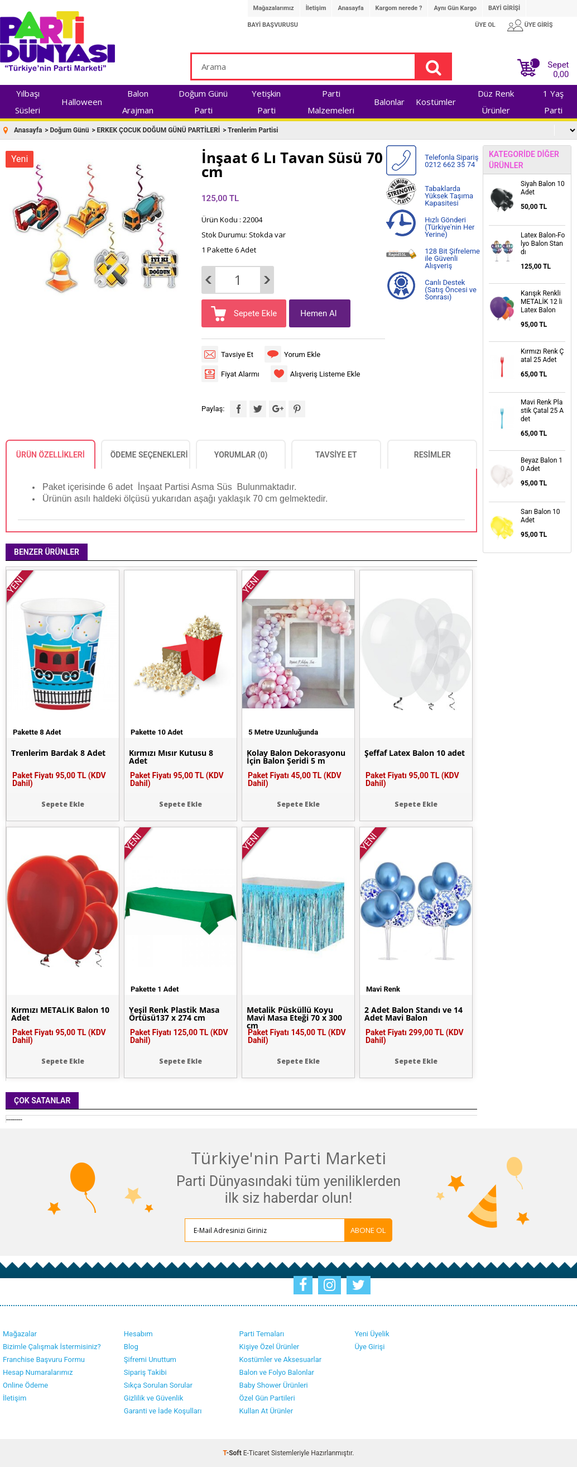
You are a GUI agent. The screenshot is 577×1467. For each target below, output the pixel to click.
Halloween (81, 101)
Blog (131, 1346)
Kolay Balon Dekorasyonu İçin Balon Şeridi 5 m (296, 757)
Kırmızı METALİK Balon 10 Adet (60, 1014)
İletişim (316, 8)
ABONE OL (368, 1230)
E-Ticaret (256, 1453)
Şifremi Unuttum (150, 1359)
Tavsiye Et (237, 354)
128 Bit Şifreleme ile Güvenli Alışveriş (452, 258)
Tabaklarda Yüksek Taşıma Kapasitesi (449, 196)
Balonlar (389, 101)
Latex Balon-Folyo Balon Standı (543, 243)
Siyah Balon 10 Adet (543, 188)
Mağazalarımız (273, 8)
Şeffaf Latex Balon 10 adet (414, 753)
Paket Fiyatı (59, 779)
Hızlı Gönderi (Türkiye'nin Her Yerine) (449, 227)
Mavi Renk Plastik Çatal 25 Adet (542, 410)
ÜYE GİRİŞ (539, 24)
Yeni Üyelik (371, 1334)
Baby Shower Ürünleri (273, 1385)
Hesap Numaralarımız (38, 1372)
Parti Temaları (262, 1334)
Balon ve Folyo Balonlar (276, 1372)
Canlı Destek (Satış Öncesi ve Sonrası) (451, 290)
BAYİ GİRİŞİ (504, 8)
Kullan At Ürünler (266, 1411)
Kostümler (436, 101)
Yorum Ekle (302, 354)
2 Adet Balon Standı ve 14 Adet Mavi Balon (413, 1014)
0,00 (561, 74)
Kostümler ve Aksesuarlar (280, 1359)
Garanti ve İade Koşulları (163, 1411)
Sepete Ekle (254, 313)
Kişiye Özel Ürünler (269, 1346)
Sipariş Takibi (145, 1372)
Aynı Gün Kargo (455, 8)
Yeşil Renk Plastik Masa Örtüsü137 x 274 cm (174, 1014)
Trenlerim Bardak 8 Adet (58, 753)
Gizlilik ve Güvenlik (153, 1398)
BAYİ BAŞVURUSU (273, 24)
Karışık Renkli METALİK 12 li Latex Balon (541, 301)
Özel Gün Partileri (267, 1398)
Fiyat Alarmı (240, 374)
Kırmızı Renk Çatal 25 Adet (542, 355)
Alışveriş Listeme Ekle (325, 374)
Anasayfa (350, 8)
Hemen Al (318, 313)
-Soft (233, 1453)
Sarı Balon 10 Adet (540, 516)
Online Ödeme (25, 1385)
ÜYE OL (485, 24)
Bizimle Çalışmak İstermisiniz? (52, 1346)
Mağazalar (20, 1334)
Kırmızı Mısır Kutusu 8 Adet (171, 757)
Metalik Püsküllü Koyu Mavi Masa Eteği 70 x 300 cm (294, 1018)
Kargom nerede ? (399, 8)
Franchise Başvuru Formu (44, 1359)
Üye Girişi (369, 1346)
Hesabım (138, 1334)
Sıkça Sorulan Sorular (158, 1385)
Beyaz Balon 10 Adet (541, 464)
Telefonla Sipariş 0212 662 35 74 (451, 161)
